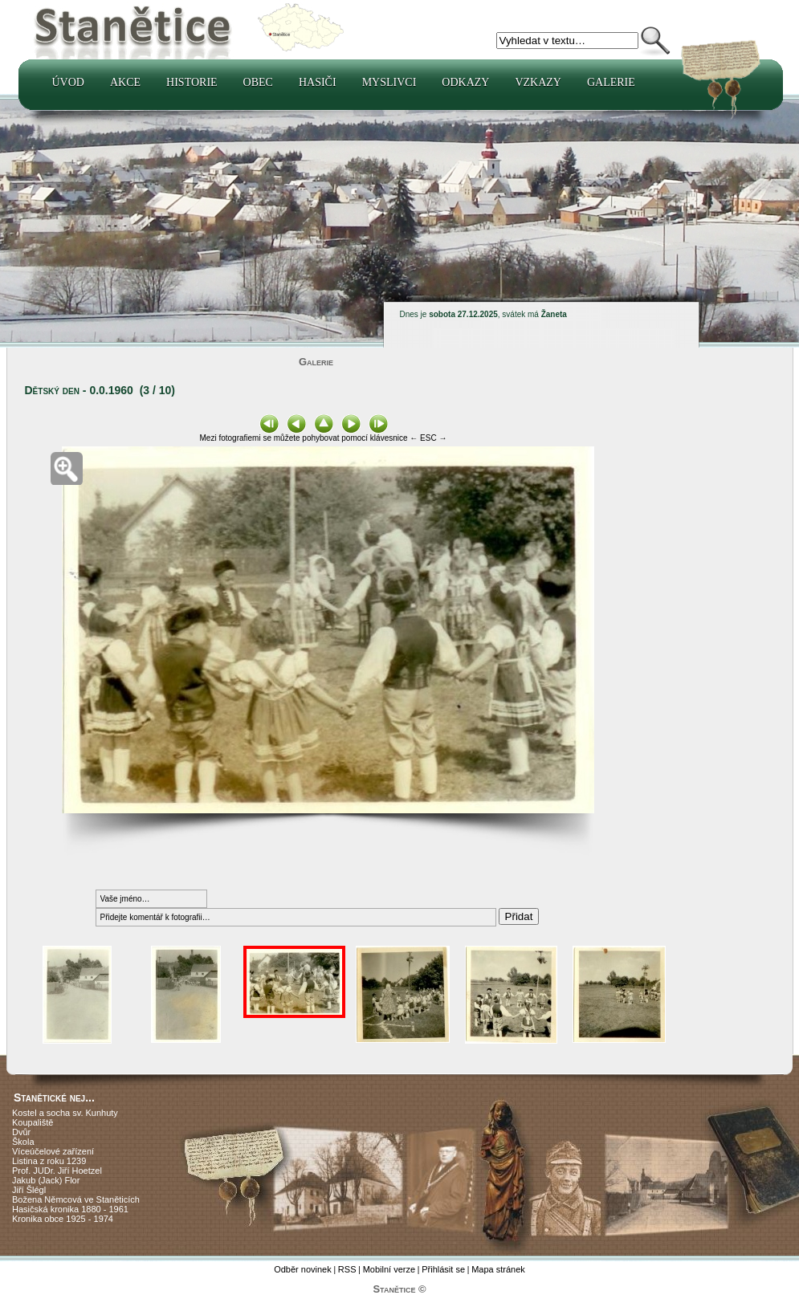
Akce (125, 82)
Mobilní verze (389, 1269)
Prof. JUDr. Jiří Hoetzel (57, 1170)
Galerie (611, 82)
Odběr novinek (303, 1269)
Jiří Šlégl (29, 1190)
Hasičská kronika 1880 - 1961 (70, 1209)
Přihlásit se (443, 1269)
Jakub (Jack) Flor (45, 1180)
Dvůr (21, 1132)
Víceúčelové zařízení (53, 1151)
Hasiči (317, 82)
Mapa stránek (498, 1269)
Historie (192, 82)
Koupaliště (32, 1122)
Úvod (68, 82)
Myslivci (389, 82)
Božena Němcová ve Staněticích (76, 1199)
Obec (258, 82)
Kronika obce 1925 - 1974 (62, 1219)
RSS (347, 1269)
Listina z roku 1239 (49, 1161)
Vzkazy (538, 82)
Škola (23, 1141)
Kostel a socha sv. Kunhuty (65, 1113)
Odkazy (465, 82)
